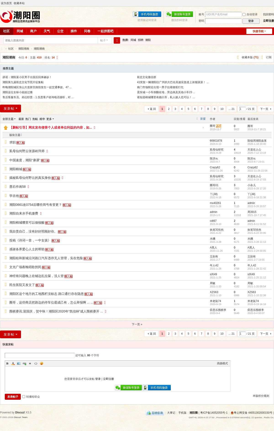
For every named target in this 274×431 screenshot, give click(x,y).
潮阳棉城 (15, 169)
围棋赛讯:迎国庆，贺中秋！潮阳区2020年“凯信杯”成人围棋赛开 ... (56, 311)
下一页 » (137, 324)
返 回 (153, 109)
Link (24, 363)
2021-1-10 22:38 (257, 295)
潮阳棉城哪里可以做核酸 (27, 222)
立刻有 (214, 256)
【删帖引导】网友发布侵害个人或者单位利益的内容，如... (50, 127)
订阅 (268, 57)
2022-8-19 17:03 (257, 179)
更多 (49, 119)
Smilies (41, 363)
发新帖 (9, 108)
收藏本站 (19, 3)
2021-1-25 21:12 (257, 277)
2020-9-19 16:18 (257, 304)
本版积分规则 (261, 395)
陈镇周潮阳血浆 (257, 140)
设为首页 (6, 3)
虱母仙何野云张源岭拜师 (27, 151)
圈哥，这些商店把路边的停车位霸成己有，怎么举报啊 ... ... (51, 302)
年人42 (214, 265)
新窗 (203, 118)
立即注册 (268, 20)
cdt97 (213, 220)
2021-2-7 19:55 (256, 259)
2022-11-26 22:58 (257, 170)
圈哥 (212, 125)
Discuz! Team (20, 417)
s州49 (213, 274)
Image (18, 363)
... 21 (232, 109)
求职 (12, 142)
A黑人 (213, 247)
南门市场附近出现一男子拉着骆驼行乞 (160, 87)
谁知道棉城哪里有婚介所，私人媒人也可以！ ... (166, 97)
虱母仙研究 (217, 149)
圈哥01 (214, 185)
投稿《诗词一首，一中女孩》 (30, 240)
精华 (42, 119)
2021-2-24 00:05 (257, 250)
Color (13, 363)
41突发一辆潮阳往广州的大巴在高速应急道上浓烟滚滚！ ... (173, 82)
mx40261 (215, 203)
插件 (74, 31)
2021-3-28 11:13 (257, 242)
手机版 (182, 412)
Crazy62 (215, 167)
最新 (21, 119)
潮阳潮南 (23, 48)
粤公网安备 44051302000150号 (251, 412)
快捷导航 (258, 31)
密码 (201, 20)
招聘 (140, 40)
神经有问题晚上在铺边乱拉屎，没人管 (36, 276)
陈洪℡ (214, 158)
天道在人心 (254, 149)
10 (221, 109)
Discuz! (20, 412)
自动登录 (250, 14)
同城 (20, 31)
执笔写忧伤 (217, 229)
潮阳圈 (2, 48)
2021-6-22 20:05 (257, 233)
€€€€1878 (216, 140)
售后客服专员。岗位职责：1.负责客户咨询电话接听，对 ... (38, 97)
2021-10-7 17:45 (257, 215)
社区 (11, 48)
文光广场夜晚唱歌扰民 (25, 267)
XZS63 (214, 292)
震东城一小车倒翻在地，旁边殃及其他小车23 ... (166, 92)
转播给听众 (31, 396)
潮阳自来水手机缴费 (23, 213)
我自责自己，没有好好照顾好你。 (33, 231)
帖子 (103, 40)
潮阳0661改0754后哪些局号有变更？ (35, 204)
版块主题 (14, 135)
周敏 (212, 283)
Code (36, 363)
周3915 (252, 212)
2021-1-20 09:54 (257, 286)
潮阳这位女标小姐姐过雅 (18, 92)
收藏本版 (250, 57)
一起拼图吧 (105, 31)
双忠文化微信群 (146, 77)
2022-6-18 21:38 (257, 197)
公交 (60, 31)
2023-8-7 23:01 (256, 161)
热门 (28, 119)
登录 (98, 379)
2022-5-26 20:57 (257, 206)
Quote (30, 363)
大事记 (171, 412)
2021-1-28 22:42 (257, 268)
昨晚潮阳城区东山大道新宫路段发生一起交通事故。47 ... (37, 87)
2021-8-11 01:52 (257, 224)
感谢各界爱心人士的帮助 (27, 249)
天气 (47, 31)
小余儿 (252, 185)
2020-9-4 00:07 (256, 313)
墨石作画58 (17, 186)
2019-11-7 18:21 (257, 129)
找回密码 (268, 14)
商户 (33, 31)
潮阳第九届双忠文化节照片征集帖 (23, 82)
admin (251, 203)
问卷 (87, 31)
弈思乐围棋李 (218, 310)
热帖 (35, 119)
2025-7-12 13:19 (257, 152)
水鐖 (212, 238)
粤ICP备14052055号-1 (214, 412)
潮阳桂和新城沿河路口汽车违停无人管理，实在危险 (46, 258)
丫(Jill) (214, 194)
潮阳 (148, 40)
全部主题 (8, 119)
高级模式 (222, 363)
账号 (201, 14)
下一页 (264, 109)
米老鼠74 (215, 301)
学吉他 (14, 196)
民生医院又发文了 (22, 285)
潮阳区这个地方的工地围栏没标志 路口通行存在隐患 (46, 294)
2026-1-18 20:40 (257, 144)
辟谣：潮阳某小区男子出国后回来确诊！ (27, 77)
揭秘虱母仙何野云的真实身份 (30, 178)
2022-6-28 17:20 (257, 188)
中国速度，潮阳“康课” (24, 160)
